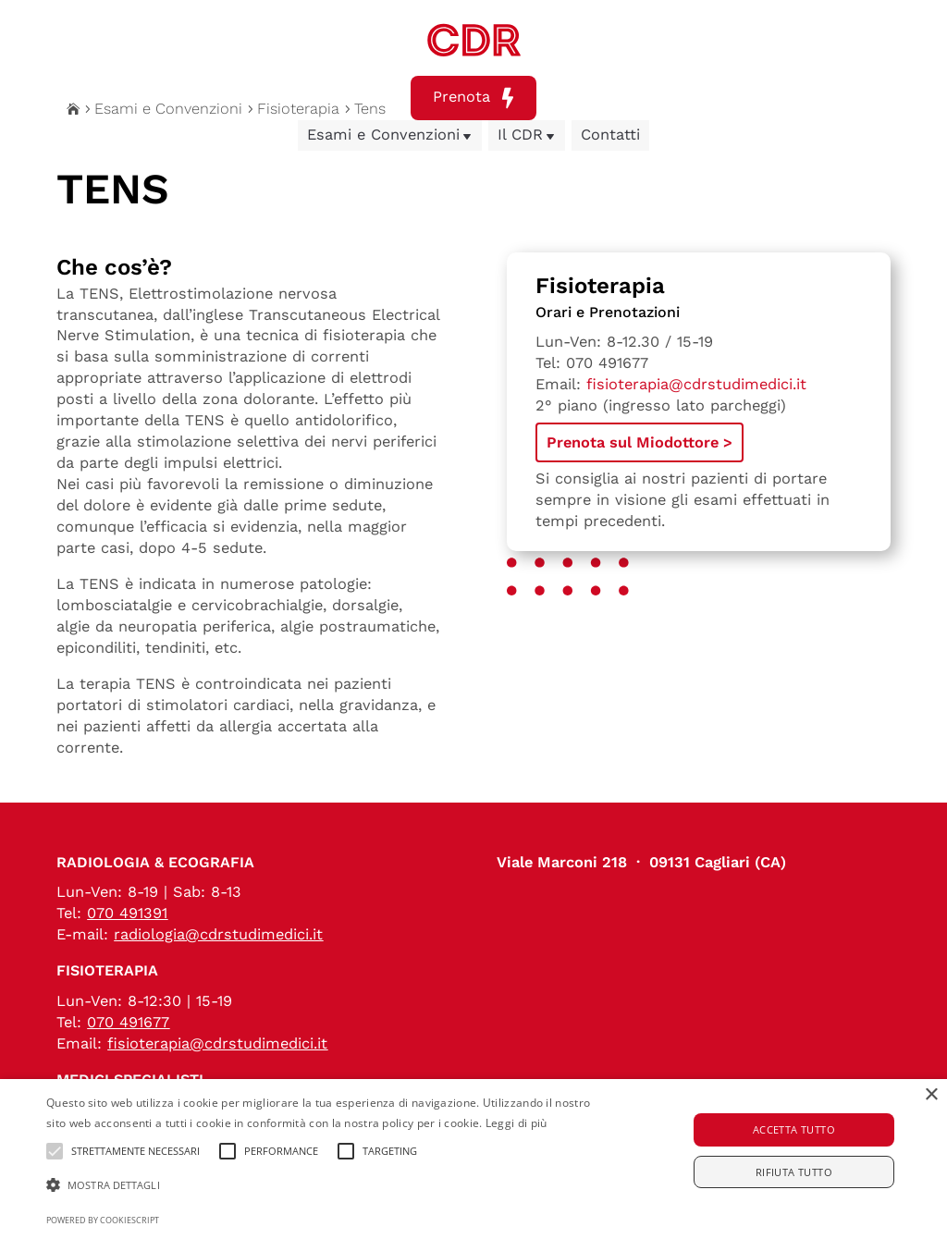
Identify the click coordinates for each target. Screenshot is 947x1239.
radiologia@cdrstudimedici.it (218, 934)
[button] (324, 1185)
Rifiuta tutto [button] (794, 1172)
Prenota (473, 98)
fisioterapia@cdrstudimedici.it (696, 384)
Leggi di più (516, 1123)
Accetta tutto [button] (794, 1129)
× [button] (931, 1095)
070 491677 (607, 363)
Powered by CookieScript (102, 1220)
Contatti (610, 134)
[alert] (473, 1159)
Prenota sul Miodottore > (639, 442)
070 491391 (127, 913)
